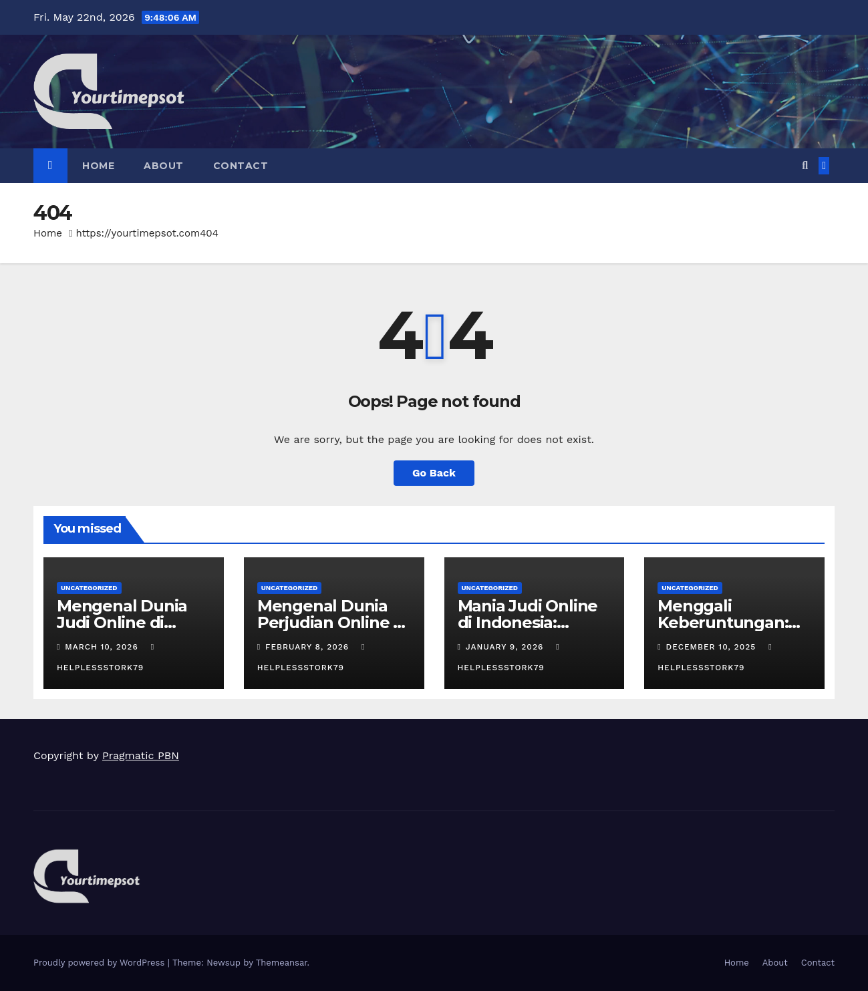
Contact (241, 166)
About (164, 166)
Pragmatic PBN (140, 755)
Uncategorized (89, 587)
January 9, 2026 (506, 647)
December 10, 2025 (713, 647)
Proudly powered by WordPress (100, 963)
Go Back (434, 472)
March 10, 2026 (103, 647)
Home (98, 166)
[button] (805, 165)
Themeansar (281, 963)
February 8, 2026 (308, 647)
